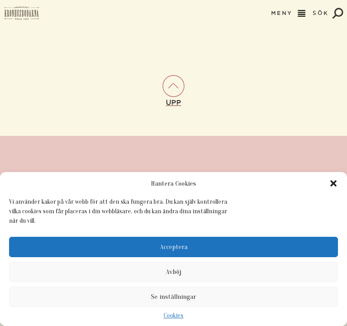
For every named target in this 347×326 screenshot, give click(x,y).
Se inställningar (173, 297)
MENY (289, 13)
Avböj (173, 272)
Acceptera (174, 247)
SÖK (328, 13)
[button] (333, 183)
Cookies (173, 315)
